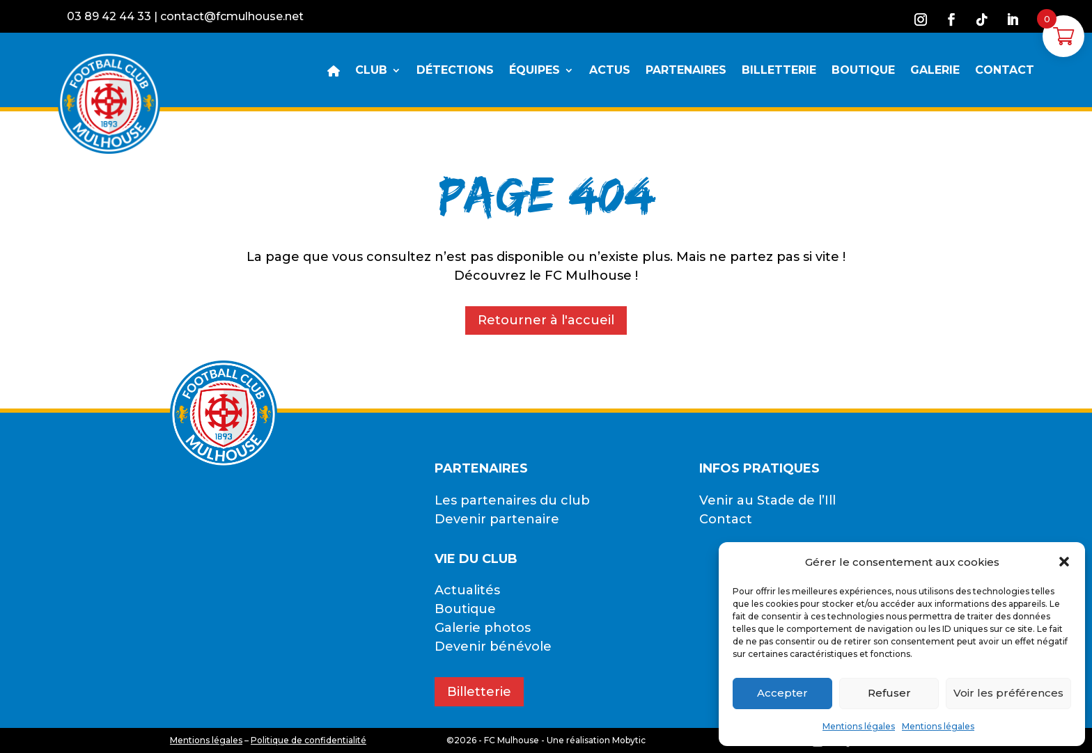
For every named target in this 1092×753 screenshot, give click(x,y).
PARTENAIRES (686, 71)
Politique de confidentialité (308, 740)
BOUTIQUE (863, 71)
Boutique (465, 609)
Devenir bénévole (493, 646)
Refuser (889, 692)
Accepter (782, 692)
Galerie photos (483, 627)
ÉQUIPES (534, 71)
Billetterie (479, 691)
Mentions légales (858, 726)
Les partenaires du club (512, 500)
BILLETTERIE (779, 71)
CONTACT (1004, 71)
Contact (725, 519)
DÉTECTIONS (455, 71)
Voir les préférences (1008, 692)
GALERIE (935, 71)
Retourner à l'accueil (546, 320)
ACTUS (609, 71)
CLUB (371, 71)
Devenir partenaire (497, 519)
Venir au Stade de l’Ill (767, 500)
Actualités (467, 590)
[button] (1064, 562)
